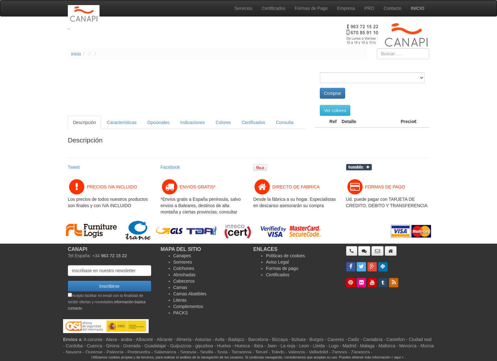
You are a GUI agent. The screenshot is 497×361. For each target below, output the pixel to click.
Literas (180, 300)
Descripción (84, 122)
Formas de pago (282, 268)
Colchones (183, 268)
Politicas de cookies (285, 255)
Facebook (170, 167)
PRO (369, 8)
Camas (180, 287)
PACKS (180, 312)
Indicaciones (192, 122)
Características (121, 122)
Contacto (392, 8)
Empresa (346, 8)
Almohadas (184, 274)
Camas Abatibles (190, 293)
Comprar (332, 93)
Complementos (188, 306)
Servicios (244, 8)
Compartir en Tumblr (359, 167)
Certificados (273, 8)
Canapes (182, 255)
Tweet (74, 167)
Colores (223, 122)
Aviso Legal (277, 262)
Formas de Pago (311, 8)
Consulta (285, 122)
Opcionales (158, 122)
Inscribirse (109, 286)
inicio (76, 53)
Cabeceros (184, 281)
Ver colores (335, 110)
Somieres (182, 262)
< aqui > (397, 357)
